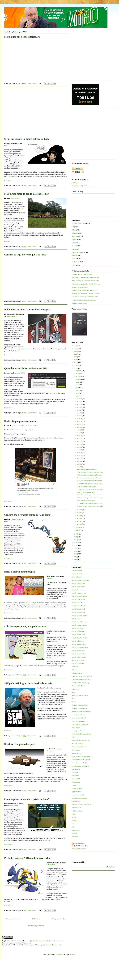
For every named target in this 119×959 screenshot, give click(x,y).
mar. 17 (79, 438)
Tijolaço (49, 578)
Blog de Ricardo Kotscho (79, 654)
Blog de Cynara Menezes (79, 593)
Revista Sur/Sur (76, 808)
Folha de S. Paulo (29, 603)
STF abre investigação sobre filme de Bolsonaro (86, 284)
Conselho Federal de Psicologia (81, 683)
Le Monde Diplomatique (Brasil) (81, 734)
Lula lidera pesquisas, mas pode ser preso (25, 626)
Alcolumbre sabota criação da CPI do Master (85, 297)
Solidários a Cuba (77, 811)
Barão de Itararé (76, 577)
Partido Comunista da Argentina (81, 759)
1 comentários (32, 185)
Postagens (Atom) (38, 926)
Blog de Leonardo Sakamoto (80, 615)
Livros (73, 243)
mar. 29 (79, 404)
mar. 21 (79, 427)
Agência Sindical (77, 574)
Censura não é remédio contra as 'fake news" (27, 514)
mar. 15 (79, 444)
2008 (75, 559)
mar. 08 (79, 464)
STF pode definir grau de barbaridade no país (28, 683)
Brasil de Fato (15, 198)
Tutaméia (74, 820)
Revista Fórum (76, 801)
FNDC (74, 702)
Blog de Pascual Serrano (79, 644)
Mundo (74, 255)
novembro (79, 373)
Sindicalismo (75, 262)
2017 (75, 534)
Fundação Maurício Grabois (80, 705)
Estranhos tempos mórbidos (80, 287)
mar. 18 (79, 436)
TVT (73, 824)
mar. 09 (79, 461)
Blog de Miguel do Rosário (80, 638)
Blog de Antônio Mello (78, 583)
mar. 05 (79, 513)
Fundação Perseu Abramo (79, 708)
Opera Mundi (75, 750)
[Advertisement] (35, 110)
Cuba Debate (75, 689)
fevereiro (78, 527)
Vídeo (73, 265)
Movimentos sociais (77, 252)
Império (74, 239)
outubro (78, 376)
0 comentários (32, 83)
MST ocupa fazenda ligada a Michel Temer (26, 193)
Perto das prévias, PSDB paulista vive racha (27, 858)
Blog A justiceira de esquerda (80, 580)
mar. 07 (79, 467)
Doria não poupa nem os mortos (20, 421)
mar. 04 (79, 515)
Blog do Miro (6, 941)
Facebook (74, 183)
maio (77, 390)
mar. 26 (79, 413)
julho (77, 385)
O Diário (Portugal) (77, 743)
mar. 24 (79, 419)
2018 (75, 368)
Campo (74, 227)
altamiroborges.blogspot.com (21, 943)
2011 (75, 551)
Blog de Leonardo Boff (78, 612)
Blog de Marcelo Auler (78, 635)
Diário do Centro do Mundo (30, 426)
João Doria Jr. (62, 883)
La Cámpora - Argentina (79, 731)
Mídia (73, 246)
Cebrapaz (74, 670)
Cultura (74, 230)
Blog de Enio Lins (77, 602)
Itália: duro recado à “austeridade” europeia (27, 309)
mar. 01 (79, 524)
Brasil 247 (75, 667)
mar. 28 (79, 407)
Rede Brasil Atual (11, 805)
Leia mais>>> (8, 180)
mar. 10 (79, 458)
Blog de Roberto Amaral (79, 657)
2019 (75, 365)
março (78, 396)
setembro (78, 379)
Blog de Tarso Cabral (78, 660)
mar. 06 (79, 510)
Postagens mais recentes (13, 919)
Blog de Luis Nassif (77, 628)
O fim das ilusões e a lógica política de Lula (90, 472)
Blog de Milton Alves (78, 641)
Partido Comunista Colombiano (81, 756)
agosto (78, 382)
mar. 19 (79, 433)
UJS (73, 827)
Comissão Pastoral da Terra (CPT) (82, 676)
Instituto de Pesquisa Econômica (81, 712)
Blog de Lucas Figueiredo (79, 622)
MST (73, 737)
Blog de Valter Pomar (78, 663)
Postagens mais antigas (59, 919)
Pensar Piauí (75, 776)
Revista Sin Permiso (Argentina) (81, 804)
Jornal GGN (20, 373)
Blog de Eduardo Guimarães (80, 596)
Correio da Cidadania (78, 686)
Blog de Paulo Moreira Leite (80, 647)
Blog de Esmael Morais (78, 606)
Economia (75, 233)
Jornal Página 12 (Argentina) (80, 724)
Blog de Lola (75, 619)
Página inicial (36, 919)
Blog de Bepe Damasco (78, 586)
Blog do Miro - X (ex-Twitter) (80, 186)
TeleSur (74, 817)
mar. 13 (79, 450)
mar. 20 (79, 430)
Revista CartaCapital (78, 795)
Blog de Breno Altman (78, 590)
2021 (75, 360)
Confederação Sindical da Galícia (81, 679)
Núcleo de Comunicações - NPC (81, 740)
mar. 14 (79, 447)
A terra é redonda (77, 570)
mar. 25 (79, 416)
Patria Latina (75, 772)
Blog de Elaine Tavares (78, 599)
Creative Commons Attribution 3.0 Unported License (48, 941)
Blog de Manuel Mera (78, 631)
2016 (75, 537)
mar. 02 (79, 521)
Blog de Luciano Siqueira (79, 625)
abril (77, 393)
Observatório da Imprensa (79, 747)
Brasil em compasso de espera (19, 744)
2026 (75, 345)
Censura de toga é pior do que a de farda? (26, 254)
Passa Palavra (76, 769)
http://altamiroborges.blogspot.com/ (50, 945)
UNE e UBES (76, 830)
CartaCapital (51, 864)
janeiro (78, 530)
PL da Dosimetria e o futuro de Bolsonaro (84, 300)
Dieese (74, 699)
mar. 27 (79, 410)
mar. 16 (79, 441)
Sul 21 (73, 814)
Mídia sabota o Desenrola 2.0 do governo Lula (85, 277)
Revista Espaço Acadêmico (80, 798)
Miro (73, 249)
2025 (75, 348)
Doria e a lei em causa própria (19, 571)
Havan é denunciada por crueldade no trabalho (85, 281)
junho (77, 388)
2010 (75, 554)
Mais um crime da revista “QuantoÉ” (82, 274)
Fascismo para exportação (79, 303)
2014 (75, 542)
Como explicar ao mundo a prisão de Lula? (26, 799)
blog (48, 633)
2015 (75, 540)
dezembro (79, 371)
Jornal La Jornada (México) (80, 721)
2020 (75, 362)
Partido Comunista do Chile (80, 763)
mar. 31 (79, 399)
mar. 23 (79, 421)
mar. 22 (79, 424)
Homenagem (75, 236)
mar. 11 (79, 455)
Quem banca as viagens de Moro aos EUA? (26, 368)
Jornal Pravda (76, 727)
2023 (75, 354)
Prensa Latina (76, 782)
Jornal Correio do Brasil (79, 718)
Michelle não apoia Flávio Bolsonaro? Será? (85, 290)
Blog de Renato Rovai (78, 651)
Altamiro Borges (79, 843)
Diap (73, 692)
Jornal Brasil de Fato (78, 715)
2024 (75, 351)
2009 (75, 557)
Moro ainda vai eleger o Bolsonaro (87, 469)
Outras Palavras (12, 316)
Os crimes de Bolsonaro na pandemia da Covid (85, 293)
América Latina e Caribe (79, 223)
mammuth (59, 954)
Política (74, 259)
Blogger (73, 954)
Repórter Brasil (76, 792)
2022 (75, 357)
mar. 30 (79, 401)
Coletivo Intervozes (77, 673)
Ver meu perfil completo (79, 849)
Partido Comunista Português (80, 766)
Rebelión (74, 785)
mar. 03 (79, 518)
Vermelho (50, 751)
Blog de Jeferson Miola (78, 609)
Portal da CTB (76, 779)
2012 (75, 548)
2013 (75, 545)
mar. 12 (79, 453)
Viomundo (75, 836)
